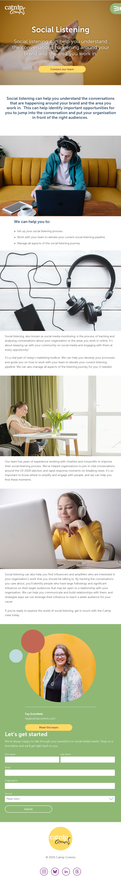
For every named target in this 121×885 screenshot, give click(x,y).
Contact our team (62, 69)
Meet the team (48, 727)
